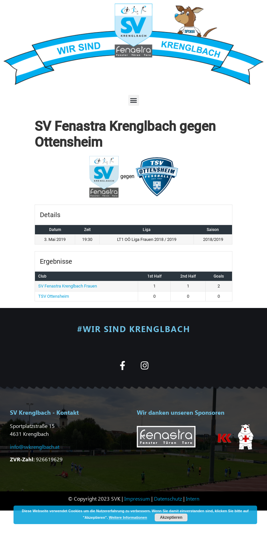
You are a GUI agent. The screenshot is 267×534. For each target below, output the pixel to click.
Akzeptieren (171, 517)
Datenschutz (168, 498)
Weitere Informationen (128, 517)
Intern (192, 498)
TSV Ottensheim (53, 296)
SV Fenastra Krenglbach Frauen (67, 286)
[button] (133, 100)
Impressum (137, 498)
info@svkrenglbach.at (34, 446)
